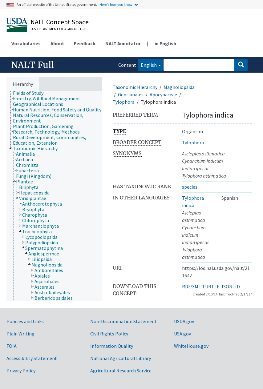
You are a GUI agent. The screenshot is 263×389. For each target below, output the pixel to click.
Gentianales (131, 94)
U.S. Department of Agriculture (58, 28)
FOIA (11, 346)
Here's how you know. (116, 4)
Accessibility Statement (31, 358)
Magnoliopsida (179, 87)
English (147, 64)
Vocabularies (26, 43)
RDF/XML (191, 286)
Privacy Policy (20, 370)
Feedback (84, 43)
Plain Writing (20, 334)
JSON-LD (230, 286)
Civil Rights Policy (109, 334)
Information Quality (111, 346)
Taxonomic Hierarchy (135, 87)
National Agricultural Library (120, 358)
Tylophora (124, 102)
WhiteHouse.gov (191, 346)
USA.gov (182, 334)
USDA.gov (184, 321)
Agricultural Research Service (121, 370)
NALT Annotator (123, 43)
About (57, 43)
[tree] (54, 196)
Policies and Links (25, 321)
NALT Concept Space (59, 22)
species (189, 187)
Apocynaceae (163, 94)
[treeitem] (31, 93)
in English (165, 43)
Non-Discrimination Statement (123, 321)
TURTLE (211, 286)
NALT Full (32, 64)
